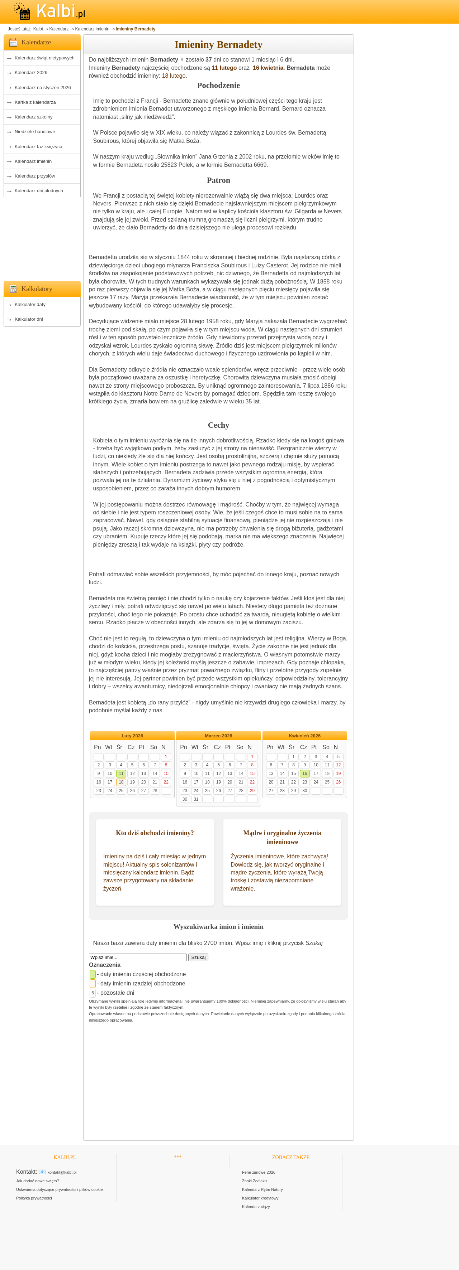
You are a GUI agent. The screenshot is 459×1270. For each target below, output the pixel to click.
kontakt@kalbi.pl (62, 1172)
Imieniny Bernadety (136, 28)
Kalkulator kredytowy (260, 1198)
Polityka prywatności (34, 1198)
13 (143, 773)
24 (110, 790)
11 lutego (224, 68)
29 (252, 790)
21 (154, 782)
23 (98, 790)
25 (121, 790)
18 (121, 782)
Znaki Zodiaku (254, 1181)
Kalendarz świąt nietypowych (45, 57)
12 (132, 773)
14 (154, 773)
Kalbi (37, 28)
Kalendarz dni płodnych (39, 190)
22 (166, 782)
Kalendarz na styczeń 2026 (43, 87)
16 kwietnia (267, 68)
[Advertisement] (42, 237)
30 (185, 799)
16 (98, 782)
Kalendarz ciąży (256, 1206)
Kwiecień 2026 (305, 735)
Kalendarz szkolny (34, 117)
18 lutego (174, 76)
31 (196, 799)
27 (143, 790)
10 (110, 773)
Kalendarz (58, 28)
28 (154, 790)
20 (143, 782)
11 (121, 773)
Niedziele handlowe (35, 131)
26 (132, 790)
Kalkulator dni (29, 319)
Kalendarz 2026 (31, 72)
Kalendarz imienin (92, 28)
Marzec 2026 (218, 735)
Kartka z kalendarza (35, 102)
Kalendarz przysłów (35, 176)
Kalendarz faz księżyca (38, 146)
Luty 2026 (132, 735)
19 (132, 782)
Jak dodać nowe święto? (37, 1181)
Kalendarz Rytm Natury (262, 1189)
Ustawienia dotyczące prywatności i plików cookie (59, 1189)
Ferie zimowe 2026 (258, 1172)
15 (166, 773)
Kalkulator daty (30, 304)
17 (110, 782)
